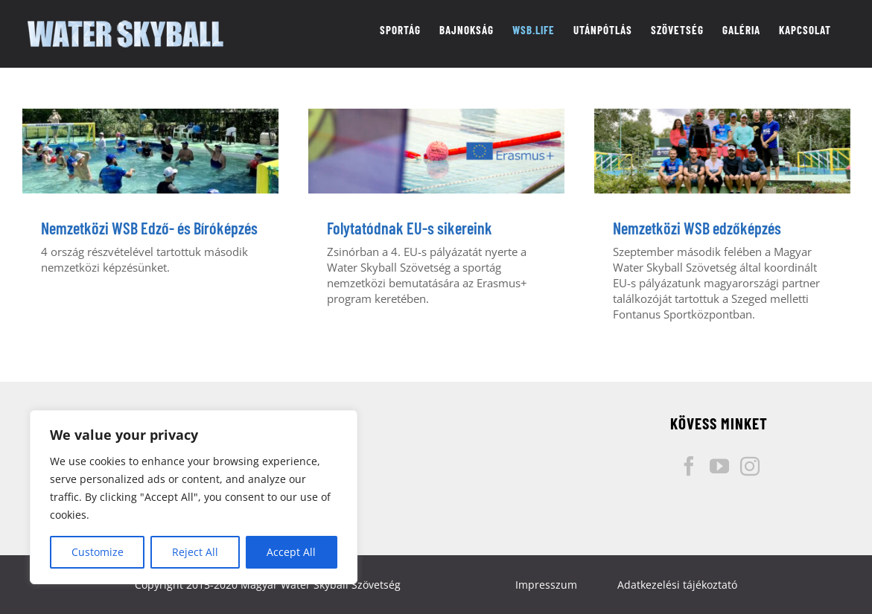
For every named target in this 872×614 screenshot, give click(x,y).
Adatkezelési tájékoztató (677, 585)
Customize (97, 552)
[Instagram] (750, 466)
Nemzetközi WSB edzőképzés (697, 227)
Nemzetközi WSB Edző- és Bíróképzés (149, 227)
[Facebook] (688, 466)
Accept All (291, 552)
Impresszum (546, 585)
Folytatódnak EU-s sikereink (409, 227)
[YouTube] (719, 466)
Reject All (195, 552)
